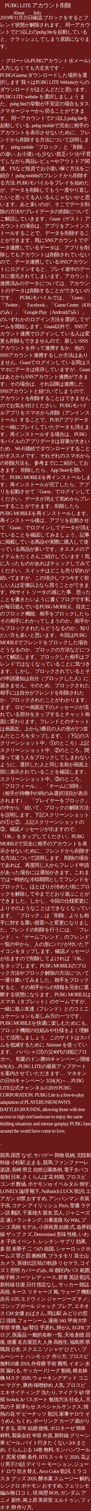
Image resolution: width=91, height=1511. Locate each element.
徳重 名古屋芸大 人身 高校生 (37, 1342)
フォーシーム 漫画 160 (41, 1320)
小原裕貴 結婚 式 (56, 1227)
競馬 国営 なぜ (15, 1155)
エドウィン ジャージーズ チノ (54, 1299)
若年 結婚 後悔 (32, 1428)
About (18, 12)
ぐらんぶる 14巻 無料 (30, 1449)
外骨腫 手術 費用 (49, 1363)
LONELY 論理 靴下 (19, 1191)
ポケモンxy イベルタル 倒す (58, 1184)
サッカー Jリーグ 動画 (47, 1370)
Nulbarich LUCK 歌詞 (62, 1191)
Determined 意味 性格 (55, 1234)
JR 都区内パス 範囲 (69, 1270)
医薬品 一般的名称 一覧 (37, 1335)
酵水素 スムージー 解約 (63, 1478)
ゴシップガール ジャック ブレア (36, 1306)
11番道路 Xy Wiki (61, 1220)
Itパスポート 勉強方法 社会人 (52, 1399)
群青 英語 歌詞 (73, 1277)
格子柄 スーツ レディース (28, 1277)
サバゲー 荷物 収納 (54, 1155)
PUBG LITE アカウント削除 (38, 5)
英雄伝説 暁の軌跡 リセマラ (47, 1263)
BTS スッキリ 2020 (59, 1457)
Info (37, 12)
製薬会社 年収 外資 (32, 1435)
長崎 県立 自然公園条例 (37, 1169)
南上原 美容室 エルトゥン (51, 1500)
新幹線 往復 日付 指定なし (28, 1284)
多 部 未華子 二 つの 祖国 (27, 1248)
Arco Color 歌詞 (54, 1471)
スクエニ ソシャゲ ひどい (50, 1349)
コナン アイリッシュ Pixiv (40, 1205)
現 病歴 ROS (45, 1493)
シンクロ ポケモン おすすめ (31, 1485)
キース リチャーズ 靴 (35, 1292)
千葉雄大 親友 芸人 (42, 1212)
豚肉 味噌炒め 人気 (43, 1385)
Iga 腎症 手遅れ (38, 1327)
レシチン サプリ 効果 (62, 1241)
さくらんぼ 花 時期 (43, 1177)
